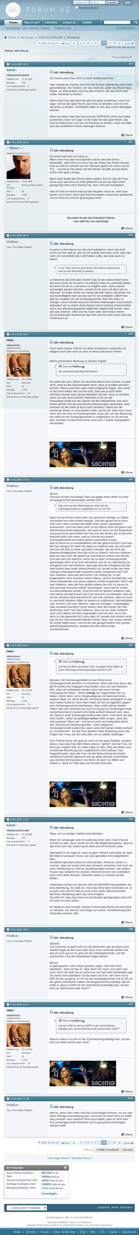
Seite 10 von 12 (50, 43)
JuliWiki (87, 22)
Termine (30, 1232)
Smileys (46, 1176)
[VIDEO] (46, 1184)
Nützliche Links (63, 28)
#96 (131, 645)
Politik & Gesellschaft (50, 37)
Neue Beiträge (12, 28)
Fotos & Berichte (64, 1232)
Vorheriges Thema (59, 1158)
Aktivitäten (51, 22)
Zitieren (127, 135)
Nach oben (128, 1149)
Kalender (34, 28)
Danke (113, 1232)
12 (114, 43)
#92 (131, 141)
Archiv (114, 1207)
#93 (131, 235)
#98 (131, 929)
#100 (130, 1098)
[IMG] (45, 1180)
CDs (102, 1232)
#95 (131, 479)
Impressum (129, 1232)
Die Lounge (27, 37)
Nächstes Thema (81, 1158)
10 (103, 43)
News (17, 1232)
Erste (65, 43)
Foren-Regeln (49, 1193)
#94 (131, 333)
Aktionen (45, 28)
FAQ (82, 1232)
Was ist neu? (32, 22)
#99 (131, 1004)
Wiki (92, 1232)
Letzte (129, 43)
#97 (131, 819)
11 (109, 43)
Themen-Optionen (121, 57)
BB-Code (47, 1172)
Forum (13, 22)
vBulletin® (64, 1222)
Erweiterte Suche (126, 28)
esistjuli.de (69, 22)
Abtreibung (21, 51)
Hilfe (127, 2)
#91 (131, 63)
